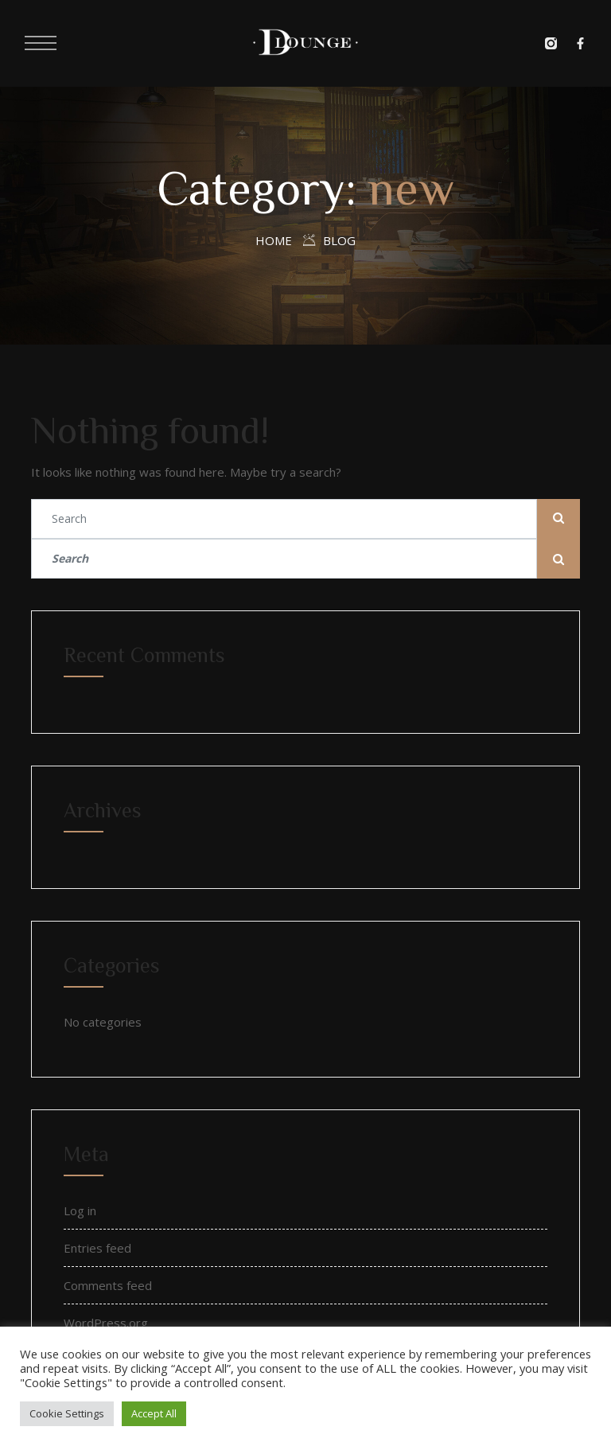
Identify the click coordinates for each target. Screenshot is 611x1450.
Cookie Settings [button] (66, 1413)
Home (273, 240)
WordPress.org (106, 1323)
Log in (80, 1210)
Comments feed (108, 1285)
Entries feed (97, 1248)
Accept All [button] (154, 1413)
